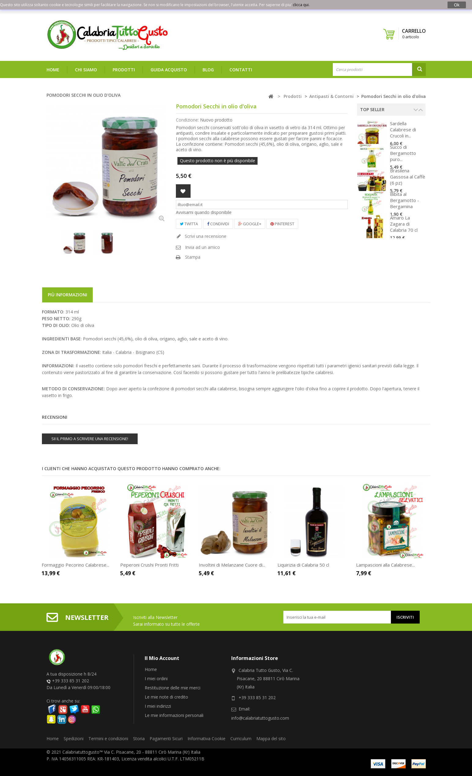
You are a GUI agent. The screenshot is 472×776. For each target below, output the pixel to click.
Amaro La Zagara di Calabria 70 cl (404, 224)
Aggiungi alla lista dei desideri (183, 191)
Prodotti (124, 70)
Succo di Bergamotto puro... (403, 153)
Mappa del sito (271, 738)
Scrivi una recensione (205, 236)
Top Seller (372, 109)
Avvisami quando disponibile (204, 212)
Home (52, 70)
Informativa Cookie (206, 738)
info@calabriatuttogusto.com (260, 718)
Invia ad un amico (202, 247)
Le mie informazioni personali (174, 715)
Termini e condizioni (108, 738)
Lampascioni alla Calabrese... (385, 565)
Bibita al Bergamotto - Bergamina (404, 200)
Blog (208, 70)
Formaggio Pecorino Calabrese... (75, 565)
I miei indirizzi (158, 706)
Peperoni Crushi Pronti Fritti (149, 565)
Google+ (249, 224)
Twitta (189, 224)
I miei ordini (156, 678)
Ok (456, 4)
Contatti (240, 70)
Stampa (192, 257)
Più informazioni (67, 295)
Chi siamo (86, 70)
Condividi (218, 224)
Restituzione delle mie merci (172, 688)
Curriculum (240, 738)
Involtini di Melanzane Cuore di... (232, 565)
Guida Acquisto (169, 70)
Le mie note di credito (166, 697)
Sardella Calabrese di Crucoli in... (403, 129)
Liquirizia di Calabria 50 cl (303, 565)
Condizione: (187, 120)
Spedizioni (74, 738)
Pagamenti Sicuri (166, 738)
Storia (139, 738)
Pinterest (282, 224)
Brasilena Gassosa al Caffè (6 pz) (407, 176)
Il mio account (162, 658)
